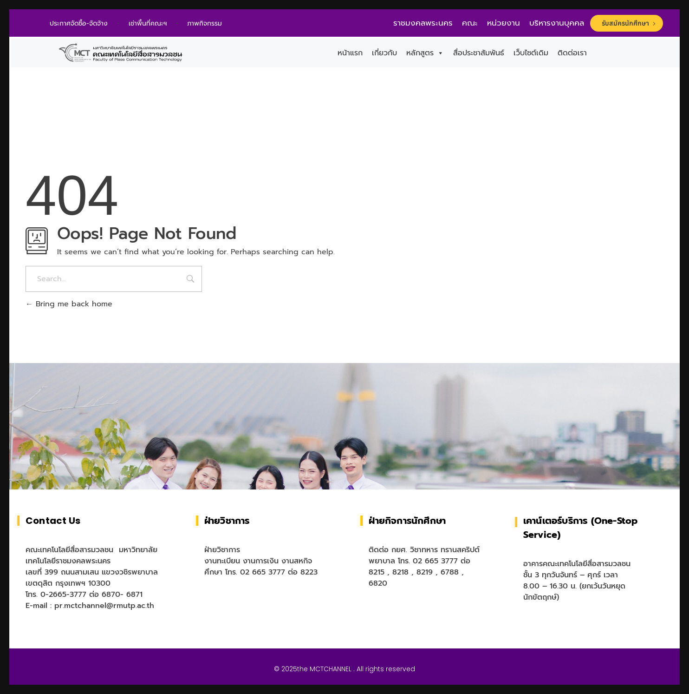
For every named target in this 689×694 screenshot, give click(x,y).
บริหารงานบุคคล (556, 23)
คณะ (470, 23)
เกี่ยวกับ (384, 53)
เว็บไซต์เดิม (531, 53)
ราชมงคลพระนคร (423, 23)
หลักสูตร (425, 53)
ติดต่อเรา (572, 53)
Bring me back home (69, 304)
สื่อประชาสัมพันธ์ (478, 53)
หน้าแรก (350, 53)
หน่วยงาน (503, 23)
